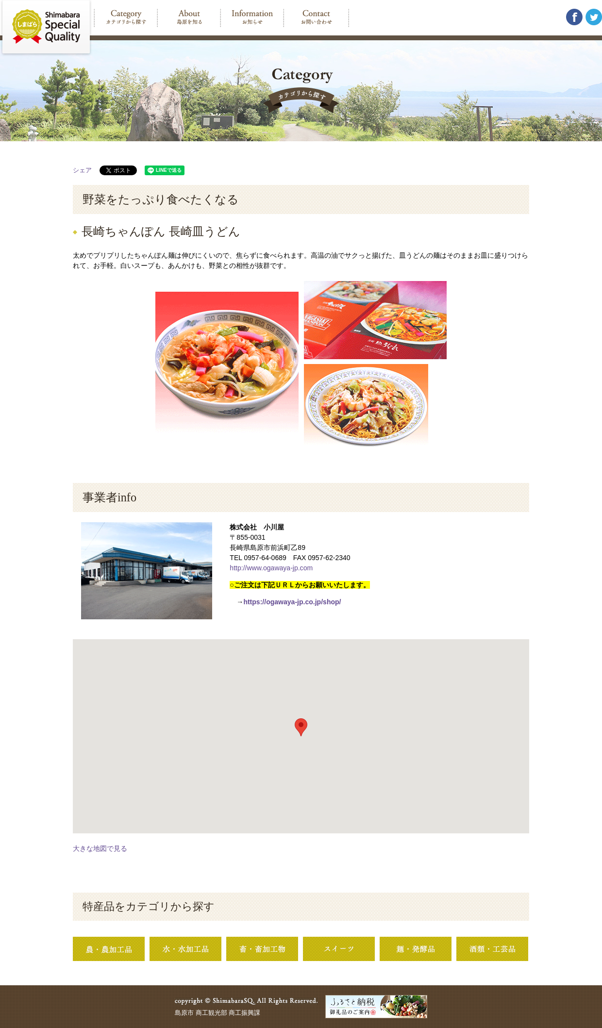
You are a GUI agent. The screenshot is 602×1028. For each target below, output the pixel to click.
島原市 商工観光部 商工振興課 (217, 1012)
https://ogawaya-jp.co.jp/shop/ (292, 602)
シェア (82, 170)
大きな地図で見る (100, 848)
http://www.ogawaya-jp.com (271, 568)
